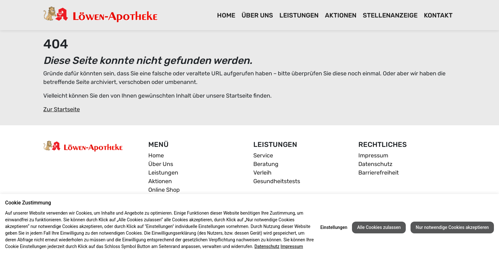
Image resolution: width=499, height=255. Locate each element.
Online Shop (164, 189)
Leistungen (299, 15)
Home (226, 15)
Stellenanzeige (390, 15)
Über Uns (257, 15)
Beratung (265, 164)
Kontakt (438, 15)
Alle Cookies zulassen (379, 227)
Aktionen (340, 15)
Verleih (262, 172)
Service (263, 155)
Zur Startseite (61, 109)
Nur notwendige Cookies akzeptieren (452, 227)
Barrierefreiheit (378, 172)
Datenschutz (375, 164)
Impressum (373, 155)
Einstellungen (334, 227)
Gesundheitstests (276, 181)
